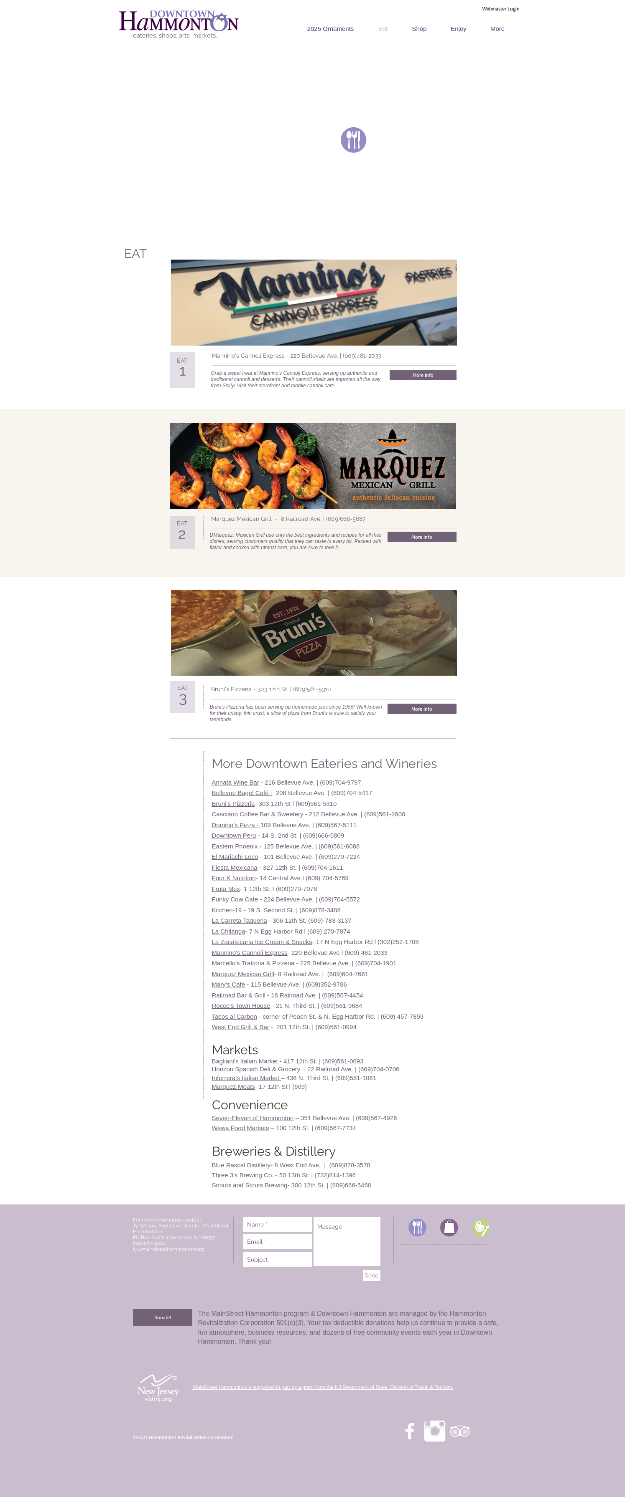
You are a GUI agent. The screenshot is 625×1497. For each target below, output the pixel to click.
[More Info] (423, 375)
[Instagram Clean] (435, 1431)
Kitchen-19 (227, 910)
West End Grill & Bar (240, 1026)
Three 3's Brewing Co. (244, 1175)
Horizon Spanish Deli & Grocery (256, 1069)
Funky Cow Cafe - (238, 899)
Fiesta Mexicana (235, 867)
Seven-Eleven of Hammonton (253, 1117)
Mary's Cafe (228, 984)
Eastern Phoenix (235, 846)
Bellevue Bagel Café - (242, 792)
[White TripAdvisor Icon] (460, 1431)
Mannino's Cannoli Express (250, 952)
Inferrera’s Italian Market (246, 1077)
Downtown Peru (234, 835)
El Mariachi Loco (235, 856)
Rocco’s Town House (241, 1005)
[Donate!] (162, 1317)
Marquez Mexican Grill (243, 973)
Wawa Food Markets (240, 1127)
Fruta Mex (226, 888)
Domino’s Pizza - (236, 824)
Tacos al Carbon (234, 1016)
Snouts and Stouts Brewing (250, 1185)
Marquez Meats (233, 1086)
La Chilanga (228, 931)
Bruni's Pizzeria (233, 803)
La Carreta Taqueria (239, 920)
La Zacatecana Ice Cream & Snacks (262, 941)
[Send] (371, 1275)
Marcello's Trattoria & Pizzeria (253, 963)
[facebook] (410, 1431)
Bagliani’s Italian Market (246, 1061)
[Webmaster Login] (501, 9)
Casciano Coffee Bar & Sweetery (258, 814)
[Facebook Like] (437, 356)
